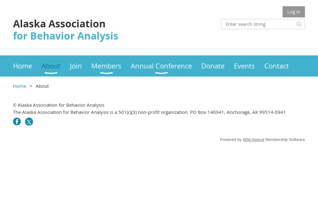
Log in (293, 11)
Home (19, 86)
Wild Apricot (253, 139)
